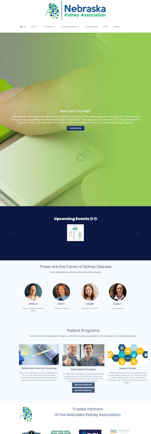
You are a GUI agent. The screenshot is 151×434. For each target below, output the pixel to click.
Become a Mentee (83, 384)
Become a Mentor (83, 390)
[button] (91, 218)
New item (75, 245)
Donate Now (75, 128)
